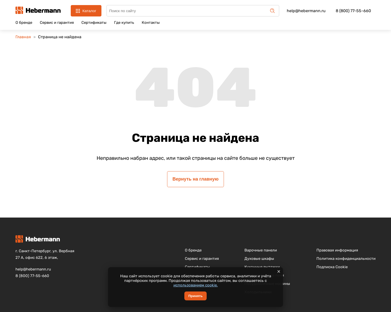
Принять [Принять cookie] (195, 296)
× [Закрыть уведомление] (278, 271)
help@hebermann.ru (306, 10)
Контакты (151, 22)
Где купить (124, 22)
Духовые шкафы (259, 258)
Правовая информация (337, 250)
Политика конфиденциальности (346, 258)
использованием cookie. (195, 285)
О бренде (23, 22)
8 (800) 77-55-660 (353, 10)
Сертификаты (93, 22)
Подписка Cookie (332, 267)
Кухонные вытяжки (262, 267)
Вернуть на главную (195, 179)
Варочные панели (260, 250)
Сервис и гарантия (57, 22)
